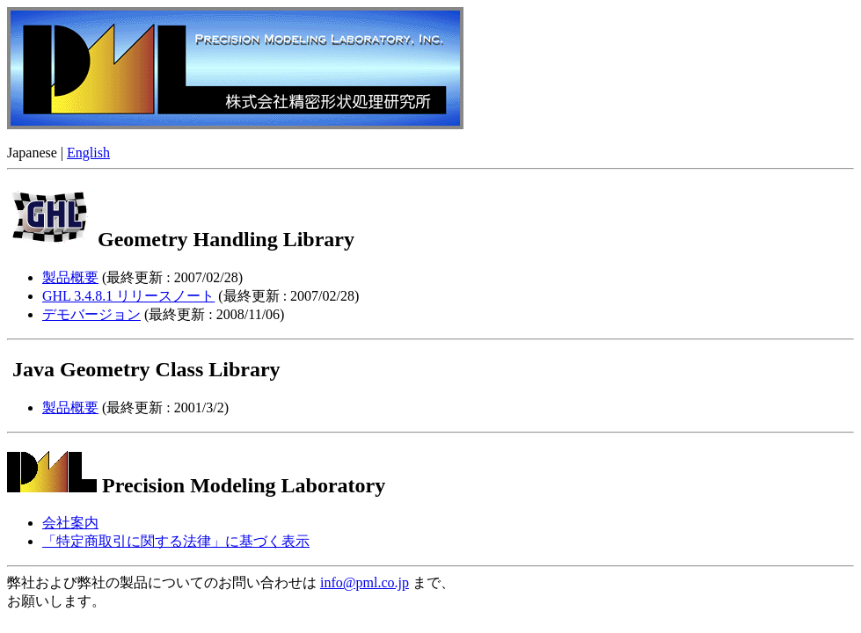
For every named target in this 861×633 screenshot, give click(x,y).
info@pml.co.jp (364, 582)
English (88, 152)
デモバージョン (91, 314)
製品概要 (70, 277)
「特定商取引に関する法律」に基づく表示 (176, 541)
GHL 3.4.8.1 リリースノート (128, 295)
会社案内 (70, 522)
